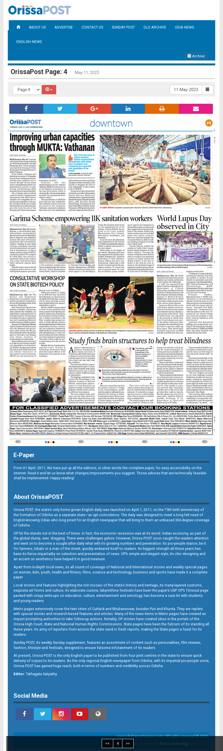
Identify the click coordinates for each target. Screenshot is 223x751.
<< (107, 743)
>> (128, 743)
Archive (196, 56)
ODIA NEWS (184, 27)
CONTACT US (92, 27)
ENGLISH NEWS (29, 41)
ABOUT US (37, 27)
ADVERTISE (63, 27)
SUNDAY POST (123, 27)
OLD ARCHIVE (154, 27)
